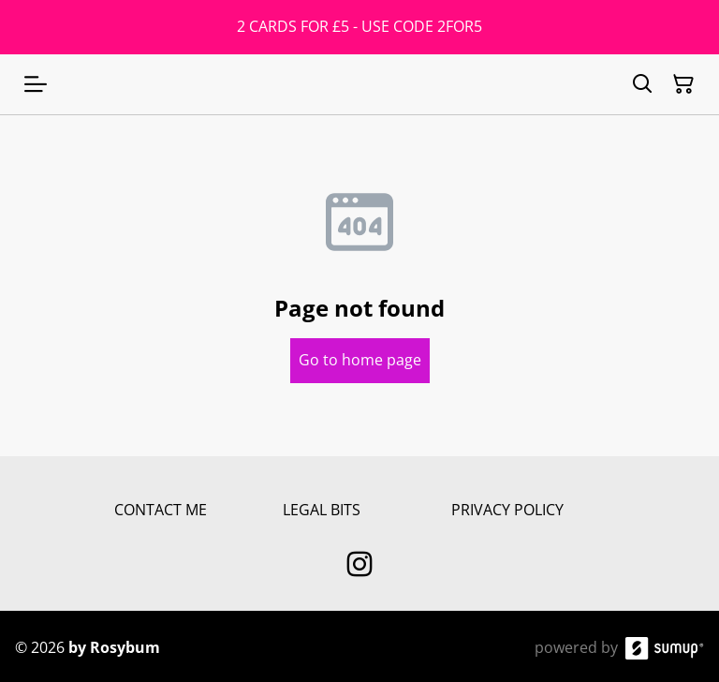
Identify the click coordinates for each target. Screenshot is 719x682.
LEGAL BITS (321, 509)
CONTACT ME (160, 509)
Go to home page (360, 359)
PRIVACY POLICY (507, 509)
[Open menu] (35, 84)
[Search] (642, 84)
